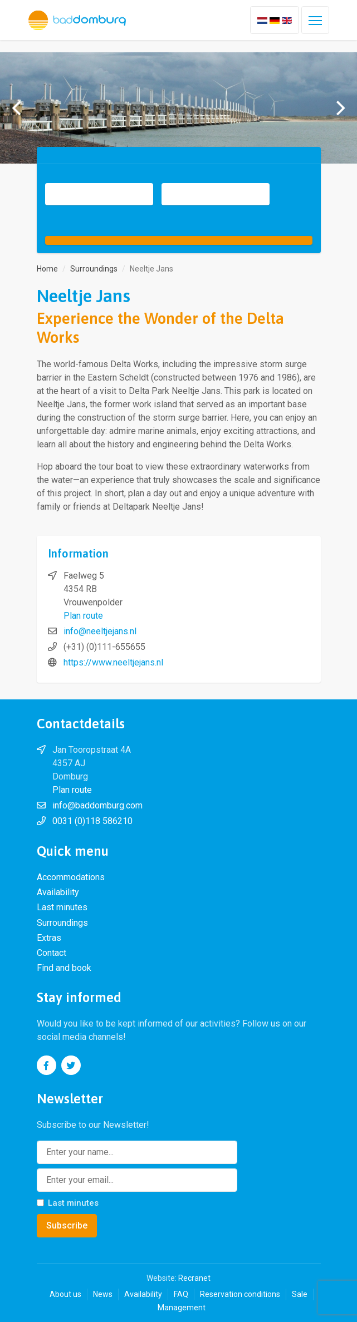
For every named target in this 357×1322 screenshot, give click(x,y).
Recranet (194, 1278)
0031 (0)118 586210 (92, 821)
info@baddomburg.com (97, 805)
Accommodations (71, 877)
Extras (49, 938)
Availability (58, 892)
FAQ (181, 1294)
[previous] (18, 108)
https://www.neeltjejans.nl (113, 662)
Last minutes (62, 907)
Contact (51, 953)
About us (65, 1294)
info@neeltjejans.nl (99, 631)
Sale (299, 1294)
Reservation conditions (240, 1294)
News (103, 1294)
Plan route (83, 615)
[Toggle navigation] (315, 20)
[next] (339, 108)
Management (182, 1307)
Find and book (64, 968)
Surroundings (62, 922)
